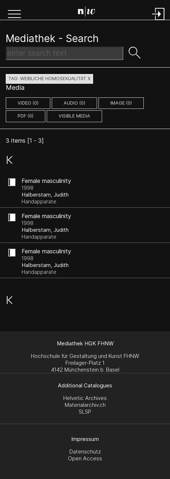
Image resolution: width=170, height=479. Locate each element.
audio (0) (74, 103)
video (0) (28, 103)
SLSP (85, 411)
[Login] (158, 20)
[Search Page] (86, 12)
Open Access (85, 458)
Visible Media (74, 116)
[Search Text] (64, 53)
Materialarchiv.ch (85, 404)
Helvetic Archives (85, 398)
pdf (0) (25, 116)
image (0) (121, 103)
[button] (14, 14)
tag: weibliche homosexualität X (49, 78)
